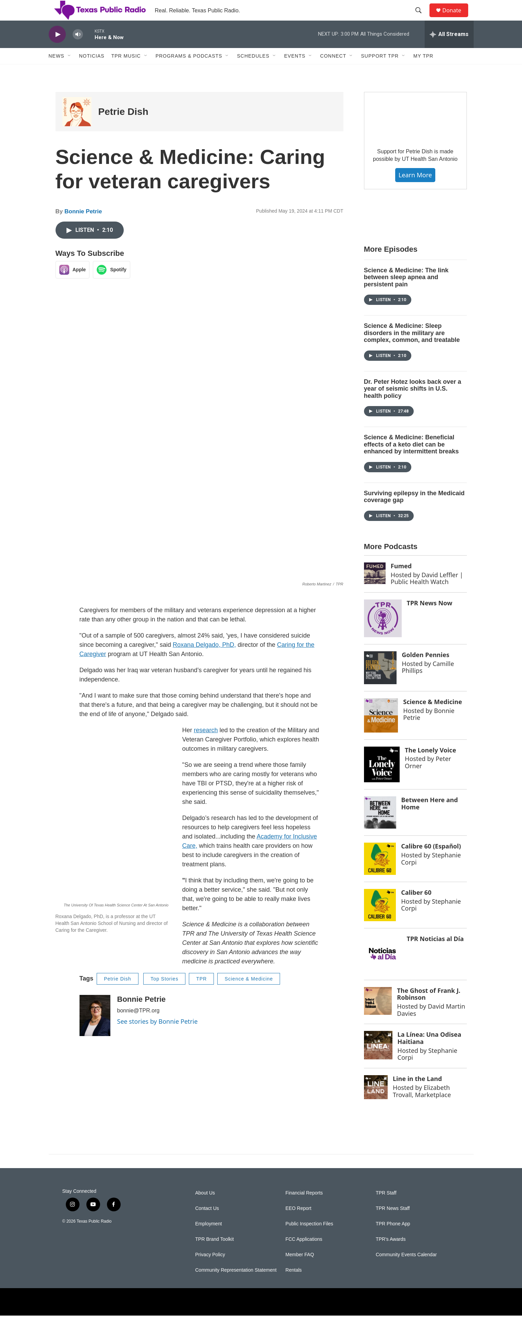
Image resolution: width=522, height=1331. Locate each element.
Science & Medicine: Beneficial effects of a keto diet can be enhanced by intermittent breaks (411, 459)
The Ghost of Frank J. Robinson (428, 1009)
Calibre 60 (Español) (431, 861)
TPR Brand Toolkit (214, 1254)
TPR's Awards (390, 1254)
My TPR (423, 71)
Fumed (401, 581)
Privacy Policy (210, 1270)
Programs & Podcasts (189, 71)
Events (294, 71)
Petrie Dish (123, 127)
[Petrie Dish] (77, 127)
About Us (205, 1208)
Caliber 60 (416, 908)
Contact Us (207, 1223)
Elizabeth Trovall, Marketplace (422, 1106)
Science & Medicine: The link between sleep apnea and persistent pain (406, 292)
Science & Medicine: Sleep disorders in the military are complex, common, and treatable (412, 348)
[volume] (78, 50)
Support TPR (380, 71)
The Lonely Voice (430, 765)
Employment (208, 1239)
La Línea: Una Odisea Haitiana (429, 1053)
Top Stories (164, 994)
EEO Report (298, 1223)
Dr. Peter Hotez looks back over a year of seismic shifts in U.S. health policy (412, 404)
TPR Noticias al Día (435, 954)
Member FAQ (300, 1270)
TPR (201, 994)
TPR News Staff (393, 1223)
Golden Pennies (425, 670)
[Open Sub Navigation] (69, 71)
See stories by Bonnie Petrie (157, 1037)
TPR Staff (386, 1208)
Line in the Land (417, 1094)
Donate (456, 18)
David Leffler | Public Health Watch (427, 594)
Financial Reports (304, 1208)
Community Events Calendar (406, 1270)
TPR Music (126, 71)
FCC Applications (304, 1254)
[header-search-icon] (421, 18)
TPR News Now (429, 618)
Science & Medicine (248, 994)
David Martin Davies (431, 1025)
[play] (57, 50)
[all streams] (449, 49)
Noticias (92, 71)
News (56, 71)
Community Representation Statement (236, 1285)
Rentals (294, 1285)
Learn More (415, 190)
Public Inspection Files (309, 1239)
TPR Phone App (393, 1239)
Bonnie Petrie (83, 227)
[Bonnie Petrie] (95, 1030)
